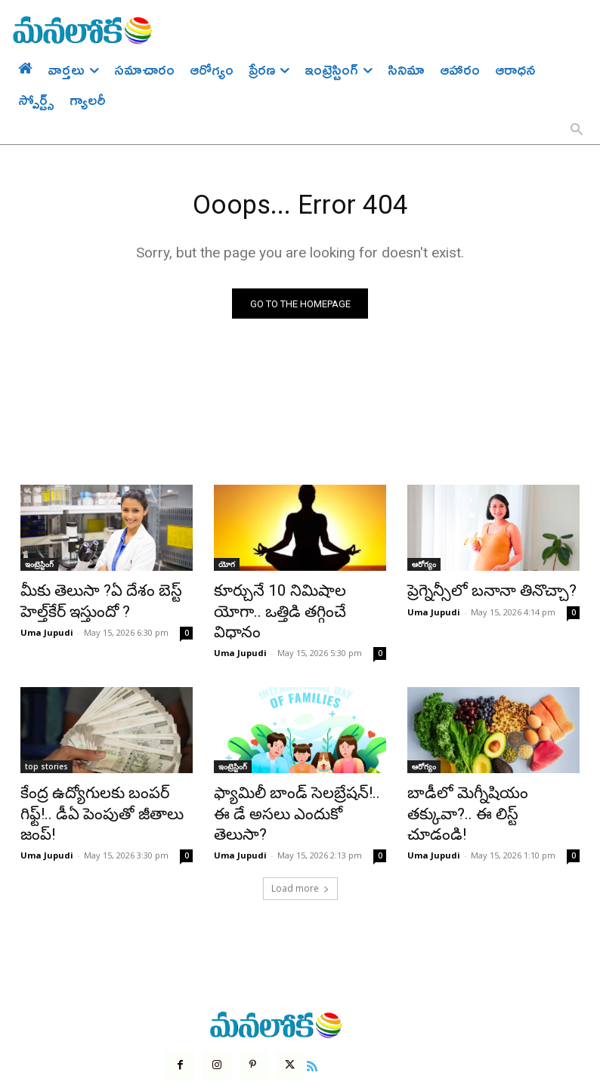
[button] (576, 130)
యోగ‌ (226, 567)
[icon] (302, 1010)
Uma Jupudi (46, 627)
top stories (46, 741)
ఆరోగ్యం (424, 567)
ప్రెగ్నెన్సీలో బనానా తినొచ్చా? (475, 592)
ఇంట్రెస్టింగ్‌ (39, 567)
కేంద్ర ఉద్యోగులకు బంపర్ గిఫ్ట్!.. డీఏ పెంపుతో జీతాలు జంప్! (106, 775)
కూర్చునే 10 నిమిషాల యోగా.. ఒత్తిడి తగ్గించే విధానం (288, 601)
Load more (300, 834)
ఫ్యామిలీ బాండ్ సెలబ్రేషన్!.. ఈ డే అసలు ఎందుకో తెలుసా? (295, 775)
